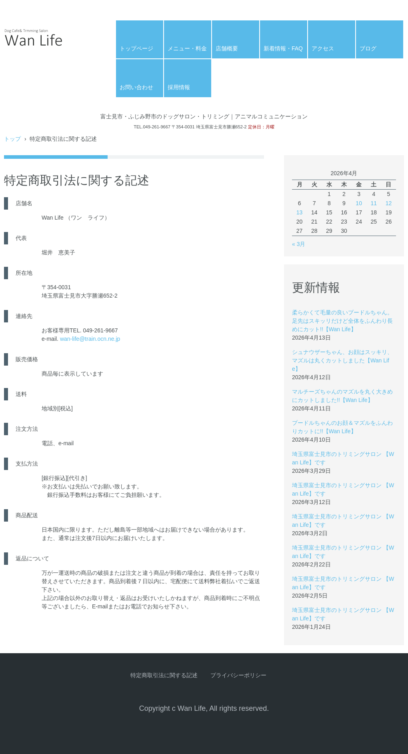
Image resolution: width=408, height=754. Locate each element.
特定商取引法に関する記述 (164, 675)
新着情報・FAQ (283, 48)
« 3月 (298, 244)
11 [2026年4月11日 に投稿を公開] (373, 203)
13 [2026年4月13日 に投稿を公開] (299, 212)
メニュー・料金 (187, 48)
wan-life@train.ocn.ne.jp (90, 339)
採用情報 (179, 87)
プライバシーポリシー (238, 675)
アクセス (323, 48)
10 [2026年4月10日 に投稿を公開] (359, 203)
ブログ (368, 48)
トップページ (136, 48)
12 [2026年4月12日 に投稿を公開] (389, 203)
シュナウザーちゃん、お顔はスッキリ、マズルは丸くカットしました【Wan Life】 (342, 360)
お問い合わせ (136, 87)
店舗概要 (227, 48)
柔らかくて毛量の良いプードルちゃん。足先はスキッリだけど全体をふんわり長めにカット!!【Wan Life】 (342, 320)
